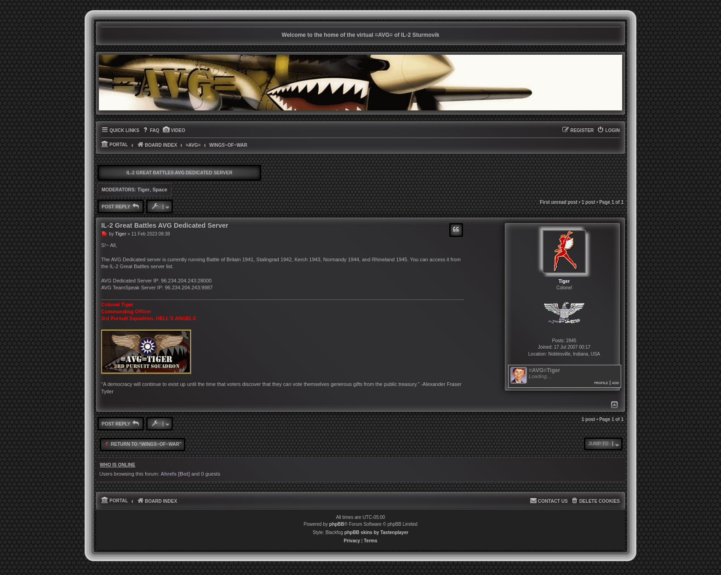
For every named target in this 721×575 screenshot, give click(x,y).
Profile (601, 382)
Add (615, 382)
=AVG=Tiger (544, 371)
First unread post (559, 202)
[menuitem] (151, 130)
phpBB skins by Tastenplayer (376, 532)
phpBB (336, 524)
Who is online (117, 464)
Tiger (143, 189)
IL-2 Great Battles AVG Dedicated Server (179, 172)
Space (160, 189)
